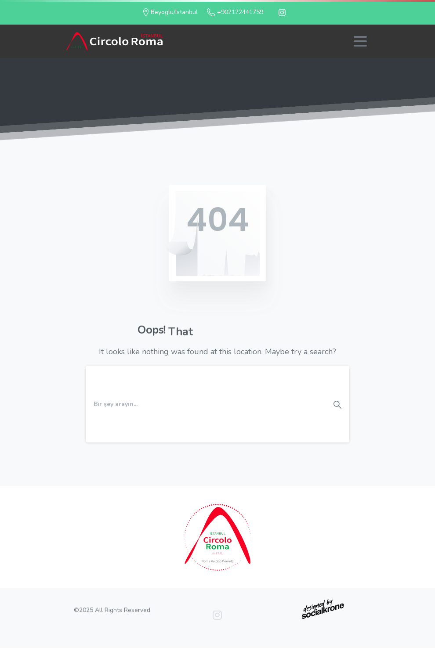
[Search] (206, 404)
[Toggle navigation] (360, 41)
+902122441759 (235, 12)
